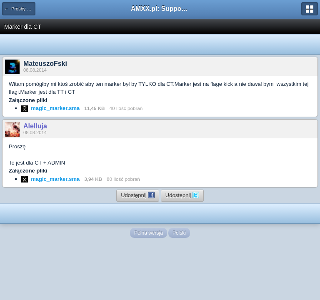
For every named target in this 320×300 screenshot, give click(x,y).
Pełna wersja (148, 233)
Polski (179, 233)
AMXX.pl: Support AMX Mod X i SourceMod (160, 8)
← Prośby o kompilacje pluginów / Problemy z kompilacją (19, 8)
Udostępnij (138, 195)
